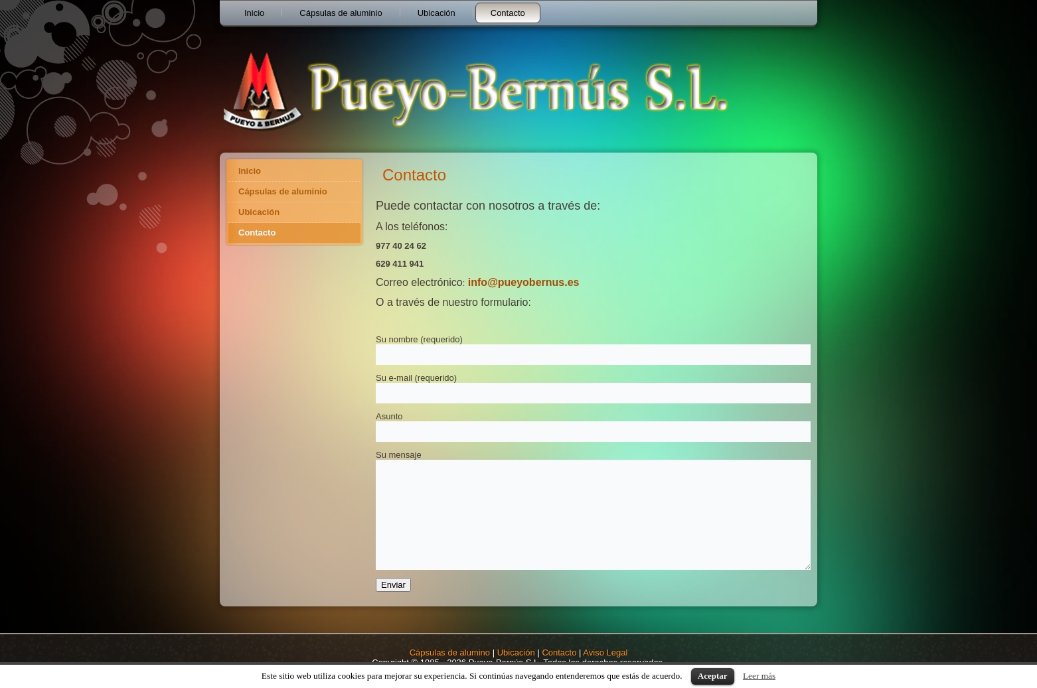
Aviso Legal (605, 652)
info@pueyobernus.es (524, 282)
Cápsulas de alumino (450, 652)
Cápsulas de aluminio (340, 13)
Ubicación (436, 13)
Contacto (508, 13)
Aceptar (713, 676)
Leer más (759, 676)
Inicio (254, 13)
